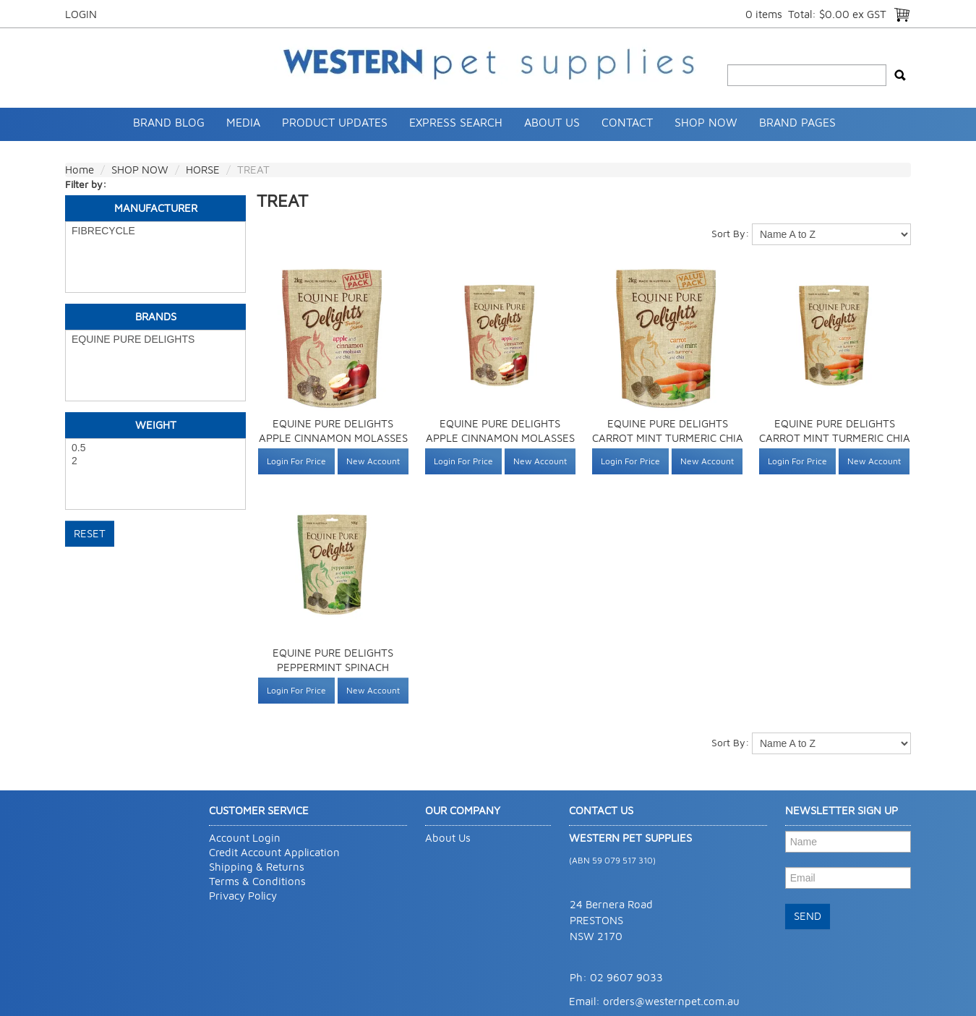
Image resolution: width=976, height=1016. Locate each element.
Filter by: (85, 184)
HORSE (203, 169)
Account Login (245, 838)
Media (243, 122)
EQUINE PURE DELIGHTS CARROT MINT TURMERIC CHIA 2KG (667, 437)
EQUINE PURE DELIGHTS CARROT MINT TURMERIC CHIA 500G (834, 437)
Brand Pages (797, 122)
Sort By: (730, 233)
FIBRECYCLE (155, 231)
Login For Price (296, 461)
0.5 (155, 448)
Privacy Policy (243, 895)
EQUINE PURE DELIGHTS (155, 339)
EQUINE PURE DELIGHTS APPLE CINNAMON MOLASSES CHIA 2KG (333, 437)
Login (81, 14)
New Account (373, 461)
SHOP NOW (706, 122)
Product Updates (335, 122)
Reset (90, 533)
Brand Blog (169, 122)
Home (79, 169)
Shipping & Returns (256, 867)
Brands (155, 316)
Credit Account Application (274, 852)
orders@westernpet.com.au (671, 1001)
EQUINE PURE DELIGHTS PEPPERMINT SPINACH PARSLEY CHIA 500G (333, 667)
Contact (627, 122)
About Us (552, 122)
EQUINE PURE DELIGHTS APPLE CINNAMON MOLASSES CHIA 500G (500, 437)
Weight (155, 425)
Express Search (455, 122)
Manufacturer (155, 208)
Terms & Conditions (257, 881)
